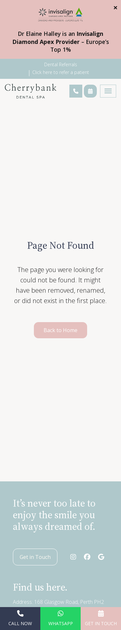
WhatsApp (60, 618)
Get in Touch (35, 557)
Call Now (20, 618)
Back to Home (60, 330)
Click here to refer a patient (60, 72)
